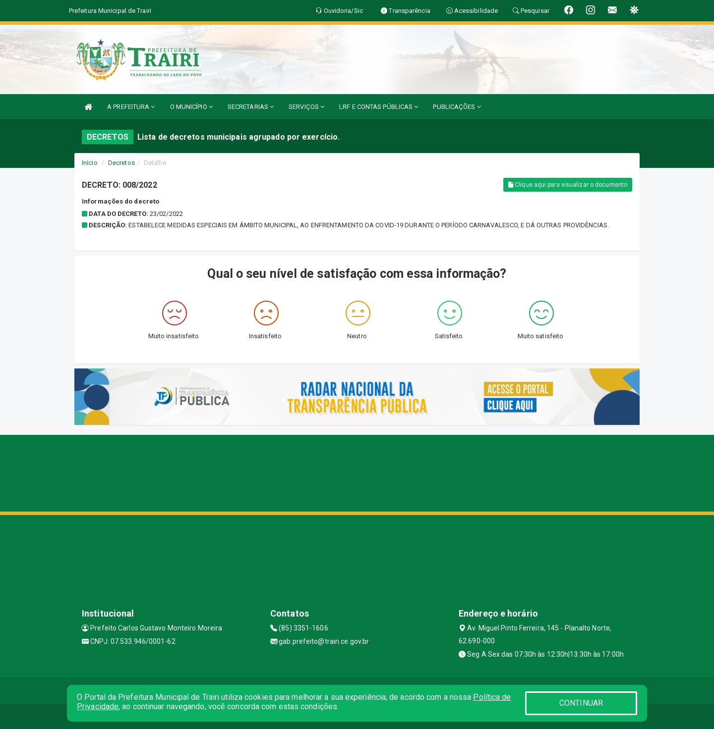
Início (90, 162)
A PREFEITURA (131, 106)
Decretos (121, 162)
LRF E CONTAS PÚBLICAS (378, 106)
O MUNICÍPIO (191, 106)
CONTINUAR (581, 703)
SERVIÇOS (306, 106)
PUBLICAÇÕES (456, 106)
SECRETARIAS (251, 106)
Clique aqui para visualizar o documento (567, 184)
